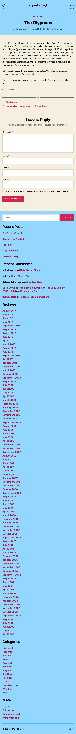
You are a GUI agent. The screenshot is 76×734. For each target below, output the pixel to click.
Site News (7, 674)
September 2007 (11, 452)
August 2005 (9, 541)
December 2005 (11, 526)
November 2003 (11, 608)
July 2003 (7, 623)
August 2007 (9, 455)
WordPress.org (10, 717)
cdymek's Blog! (38, 5)
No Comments (57, 29)
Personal (38, 16)
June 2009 (8, 389)
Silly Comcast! (10, 250)
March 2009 (9, 400)
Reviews (7, 666)
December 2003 (11, 604)
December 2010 (11, 366)
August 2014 (9, 329)
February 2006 (10, 519)
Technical (7, 678)
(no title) (7, 244)
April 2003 (8, 634)
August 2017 (9, 311)
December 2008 (11, 411)
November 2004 (11, 567)
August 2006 (9, 496)
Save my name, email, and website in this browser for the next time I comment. (37, 191)
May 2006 (7, 508)
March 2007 (9, 470)
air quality (16, 74)
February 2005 (10, 556)
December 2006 (11, 481)
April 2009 (8, 396)
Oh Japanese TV (28, 291)
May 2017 (7, 322)
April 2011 (7, 359)
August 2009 (9, 381)
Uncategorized (10, 685)
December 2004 (11, 563)
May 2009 (7, 392)
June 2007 (8, 463)
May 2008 (7, 437)
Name (5, 156)
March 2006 (9, 515)
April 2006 (8, 511)
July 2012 (7, 351)
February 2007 (10, 474)
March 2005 (9, 552)
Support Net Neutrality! (14, 239)
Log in (5, 706)
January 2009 (10, 407)
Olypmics (10, 89)
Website (6, 179)
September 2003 (11, 615)
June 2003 (8, 626)
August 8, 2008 (38, 29)
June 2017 (8, 318)
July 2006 (7, 500)
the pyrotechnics (33, 74)
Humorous (8, 651)
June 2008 (8, 433)
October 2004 (10, 571)
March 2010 (8, 370)
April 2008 (8, 441)
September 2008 (11, 422)
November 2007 (11, 448)
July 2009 (7, 385)
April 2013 (7, 340)
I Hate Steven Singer (30, 270)
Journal (6, 655)
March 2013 (8, 344)
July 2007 (7, 459)
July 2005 (7, 545)
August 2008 (9, 426)
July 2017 (7, 314)
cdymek (22, 29)
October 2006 (10, 489)
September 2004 (11, 574)
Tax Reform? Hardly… (13, 233)
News (5, 659)
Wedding (7, 689)
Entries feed (8, 710)
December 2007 (11, 444)
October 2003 (10, 612)
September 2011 (11, 355)
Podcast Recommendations (34, 297)
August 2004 (9, 578)
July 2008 (7, 429)
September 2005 (11, 537)
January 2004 (10, 600)
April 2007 (8, 467)
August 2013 (9, 333)
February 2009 (10, 403)
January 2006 (10, 522)
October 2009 (10, 374)
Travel (5, 681)
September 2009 (11, 377)
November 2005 (11, 530)
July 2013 (7, 337)
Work (5, 692)
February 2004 (10, 597)
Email (5, 168)
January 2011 (9, 363)
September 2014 (11, 325)
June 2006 (8, 504)
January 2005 (10, 560)
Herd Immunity (10, 256)
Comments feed (11, 714)
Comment (7, 132)
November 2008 (11, 415)
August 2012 (9, 348)
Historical (7, 648)
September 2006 (11, 493)
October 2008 (10, 418)
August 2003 (9, 619)
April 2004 (8, 589)
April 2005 (8, 548)
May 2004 (7, 586)
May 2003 (7, 630)
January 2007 (10, 478)
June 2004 (8, 582)
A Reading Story (33, 282)
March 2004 (9, 593)
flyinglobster (9, 297)
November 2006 (11, 485)
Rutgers (6, 670)
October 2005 (10, 534)
